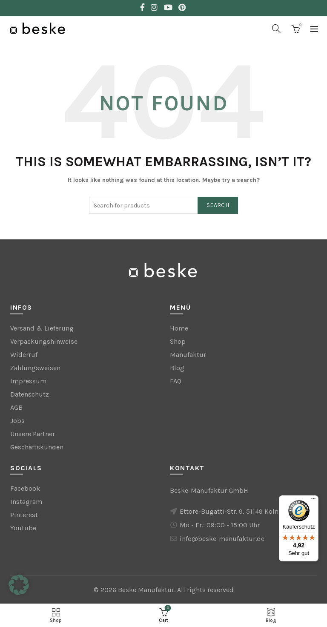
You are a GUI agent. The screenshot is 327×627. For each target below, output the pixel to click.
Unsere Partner (32, 434)
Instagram (26, 502)
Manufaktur (188, 355)
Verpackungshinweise (43, 341)
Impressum (28, 381)
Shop (178, 341)
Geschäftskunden (36, 447)
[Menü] (313, 500)
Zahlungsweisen (35, 368)
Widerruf (23, 355)
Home (179, 328)
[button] (18, 585)
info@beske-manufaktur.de (222, 539)
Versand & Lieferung (42, 328)
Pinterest (24, 515)
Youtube (23, 528)
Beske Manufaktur (146, 590)
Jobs (17, 421)
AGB (16, 407)
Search (218, 205)
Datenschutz (29, 394)
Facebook (25, 488)
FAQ (175, 381)
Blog (177, 368)
